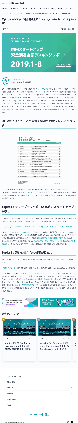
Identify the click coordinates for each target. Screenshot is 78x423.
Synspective (71, 195)
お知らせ (9, 385)
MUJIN (27, 226)
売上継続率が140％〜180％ (44, 241)
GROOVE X (70, 226)
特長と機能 (10, 373)
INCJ (20, 100)
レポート (24, 9)
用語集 (60, 9)
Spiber (34, 226)
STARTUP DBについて (14, 367)
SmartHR (26, 232)
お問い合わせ (11, 390)
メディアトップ (6, 14)
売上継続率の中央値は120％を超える (51, 238)
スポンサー (69, 9)
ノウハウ (9, 379)
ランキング (43, 9)
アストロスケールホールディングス (52, 226)
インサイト (14, 9)
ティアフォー (27, 195)
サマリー (33, 9)
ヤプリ (33, 232)
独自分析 (4, 9)
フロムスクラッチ (30, 192)
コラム (52, 9)
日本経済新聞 (45, 89)
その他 (8, 396)
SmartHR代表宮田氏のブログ (25, 285)
